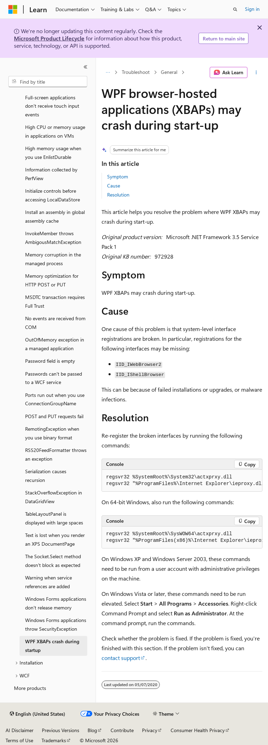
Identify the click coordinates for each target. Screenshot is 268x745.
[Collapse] (85, 67)
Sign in (252, 9)
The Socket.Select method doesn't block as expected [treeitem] (53, 560)
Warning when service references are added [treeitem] (48, 582)
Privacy (149, 730)
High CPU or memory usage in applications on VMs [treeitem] (55, 131)
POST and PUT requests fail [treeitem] (54, 416)
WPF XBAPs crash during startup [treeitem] (52, 645)
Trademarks (54, 740)
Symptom (117, 176)
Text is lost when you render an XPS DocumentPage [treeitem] (55, 539)
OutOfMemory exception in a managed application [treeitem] (54, 344)
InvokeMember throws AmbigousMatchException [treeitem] (53, 237)
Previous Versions (60, 730)
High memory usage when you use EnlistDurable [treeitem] (53, 152)
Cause (113, 185)
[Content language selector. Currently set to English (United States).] (37, 714)
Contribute (122, 730)
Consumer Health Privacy (198, 730)
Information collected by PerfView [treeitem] (51, 174)
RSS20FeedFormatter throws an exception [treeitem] (56, 454)
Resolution (118, 194)
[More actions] (256, 72)
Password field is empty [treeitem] (50, 361)
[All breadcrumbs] (108, 72)
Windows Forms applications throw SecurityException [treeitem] (55, 624)
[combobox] (47, 81)
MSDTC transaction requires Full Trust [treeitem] (55, 301)
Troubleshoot (136, 72)
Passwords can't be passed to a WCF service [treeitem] (53, 378)
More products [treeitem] (30, 688)
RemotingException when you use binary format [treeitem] (52, 433)
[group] (182, 481)
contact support (121, 657)
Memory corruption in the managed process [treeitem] (53, 259)
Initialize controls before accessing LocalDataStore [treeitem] (52, 195)
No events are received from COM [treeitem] (55, 322)
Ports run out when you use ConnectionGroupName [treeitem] (54, 399)
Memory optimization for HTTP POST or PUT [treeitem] (52, 280)
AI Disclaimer (20, 730)
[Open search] (235, 9)
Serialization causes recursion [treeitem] (45, 475)
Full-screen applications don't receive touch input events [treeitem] (52, 106)
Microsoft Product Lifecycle (49, 38)
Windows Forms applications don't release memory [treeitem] (55, 603)
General (169, 72)
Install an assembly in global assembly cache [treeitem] (55, 216)
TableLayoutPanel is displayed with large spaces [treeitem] (54, 518)
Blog (92, 730)
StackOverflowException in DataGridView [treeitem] (53, 497)
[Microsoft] (12, 9)
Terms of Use (19, 740)
